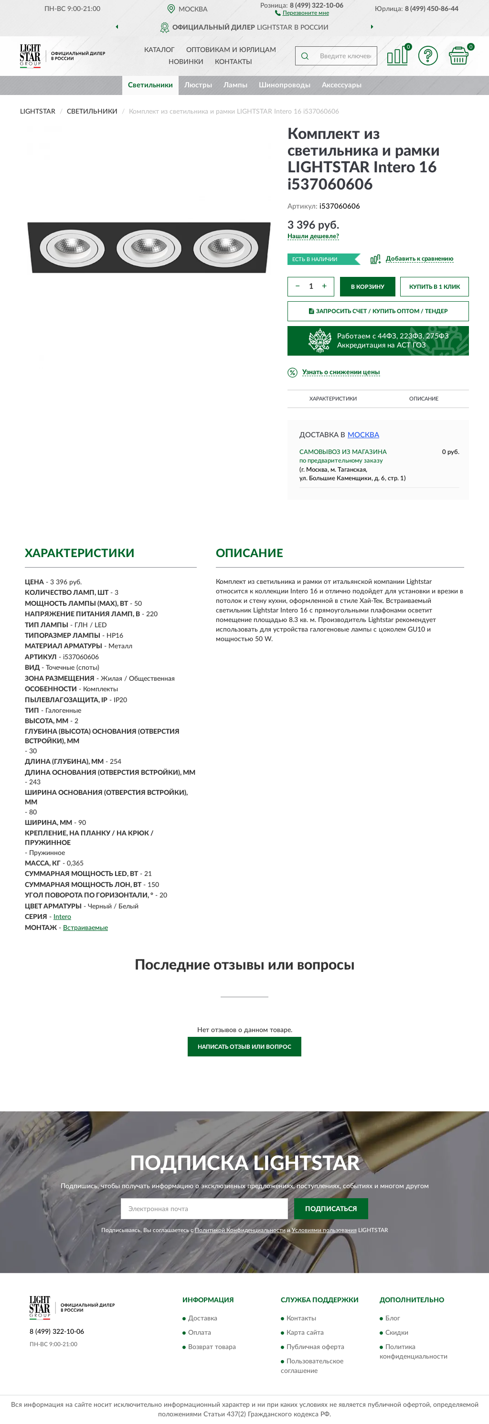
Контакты (233, 62)
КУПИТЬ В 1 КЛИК (434, 287)
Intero (62, 917)
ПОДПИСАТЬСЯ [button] (331, 1209)
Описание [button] (423, 398)
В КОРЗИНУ (367, 287)
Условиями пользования (324, 1230)
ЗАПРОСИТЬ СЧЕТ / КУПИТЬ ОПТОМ (378, 311)
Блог (392, 1318)
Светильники (150, 85)
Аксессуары (341, 85)
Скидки (396, 1332)
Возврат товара (212, 1347)
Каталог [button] (159, 50)
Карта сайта (305, 1332)
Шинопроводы (284, 85)
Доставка (202, 1318)
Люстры (198, 85)
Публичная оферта (315, 1347)
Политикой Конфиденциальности (240, 1230)
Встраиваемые (85, 928)
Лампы (235, 85)
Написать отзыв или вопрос (244, 1047)
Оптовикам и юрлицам (231, 50)
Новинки (186, 62)
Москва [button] (363, 435)
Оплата (199, 1332)
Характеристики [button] (333, 398)
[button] (302, 12)
